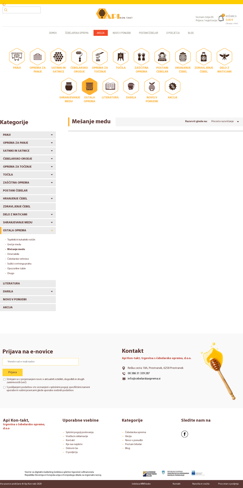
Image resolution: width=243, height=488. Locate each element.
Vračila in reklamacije (77, 436)
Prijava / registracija (206, 20)
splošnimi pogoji (59, 387)
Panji (7, 135)
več (24, 382)
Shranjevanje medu (17, 222)
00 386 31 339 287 (139, 373)
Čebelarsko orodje (17, 158)
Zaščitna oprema (16, 182)
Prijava (12, 372)
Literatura (11, 283)
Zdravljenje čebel (16, 206)
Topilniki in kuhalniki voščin (21, 239)
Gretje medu (14, 244)
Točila (8, 174)
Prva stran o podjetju (228, 484)
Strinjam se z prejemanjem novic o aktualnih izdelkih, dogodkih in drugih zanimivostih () (45, 381)
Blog (191, 33)
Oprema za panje (15, 143)
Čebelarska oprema (77, 33)
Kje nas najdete (74, 444)
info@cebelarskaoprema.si (144, 378)
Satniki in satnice (16, 150)
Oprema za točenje (17, 166)
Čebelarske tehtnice (18, 259)
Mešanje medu (16, 249)
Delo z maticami (15, 214)
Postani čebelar (148, 33)
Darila (8, 291)
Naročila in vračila (200, 484)
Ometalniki (13, 254)
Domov (53, 33)
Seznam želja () (204, 17)
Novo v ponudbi (122, 33)
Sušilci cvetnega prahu (19, 264)
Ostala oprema (14, 230)
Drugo (10, 273)
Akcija (100, 33)
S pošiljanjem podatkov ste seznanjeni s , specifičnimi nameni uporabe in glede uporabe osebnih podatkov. (48, 389)
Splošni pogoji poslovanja (80, 432)
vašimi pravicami (28, 390)
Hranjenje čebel (15, 198)
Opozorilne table (16, 268)
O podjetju (173, 33)
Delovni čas (72, 448)
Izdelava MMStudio (141, 484)
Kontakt (70, 440)
